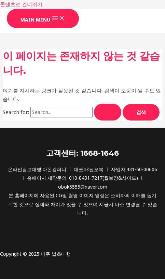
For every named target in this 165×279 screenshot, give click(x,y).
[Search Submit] (107, 112)
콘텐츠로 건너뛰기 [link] (21, 4)
